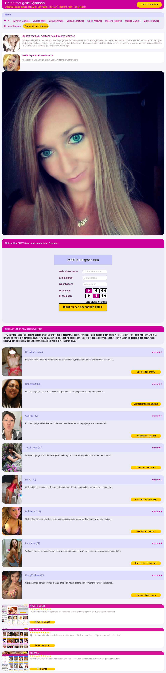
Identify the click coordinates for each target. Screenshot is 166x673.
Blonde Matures (151, 21)
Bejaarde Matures (75, 21)
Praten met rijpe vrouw (146, 595)
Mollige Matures (133, 21)
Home (7, 20)
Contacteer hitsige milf (146, 436)
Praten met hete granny (145, 563)
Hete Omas (42, 669)
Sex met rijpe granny (146, 372)
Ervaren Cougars (12, 26)
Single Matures (94, 21)
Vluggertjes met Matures (36, 26)
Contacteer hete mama (146, 467)
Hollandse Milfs (42, 645)
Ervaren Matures (21, 21)
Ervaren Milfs (39, 21)
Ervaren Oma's (56, 21)
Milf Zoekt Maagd (42, 622)
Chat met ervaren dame (145, 499)
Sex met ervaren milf (146, 531)
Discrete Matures (113, 21)
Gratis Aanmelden (149, 4)
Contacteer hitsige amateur (146, 404)
